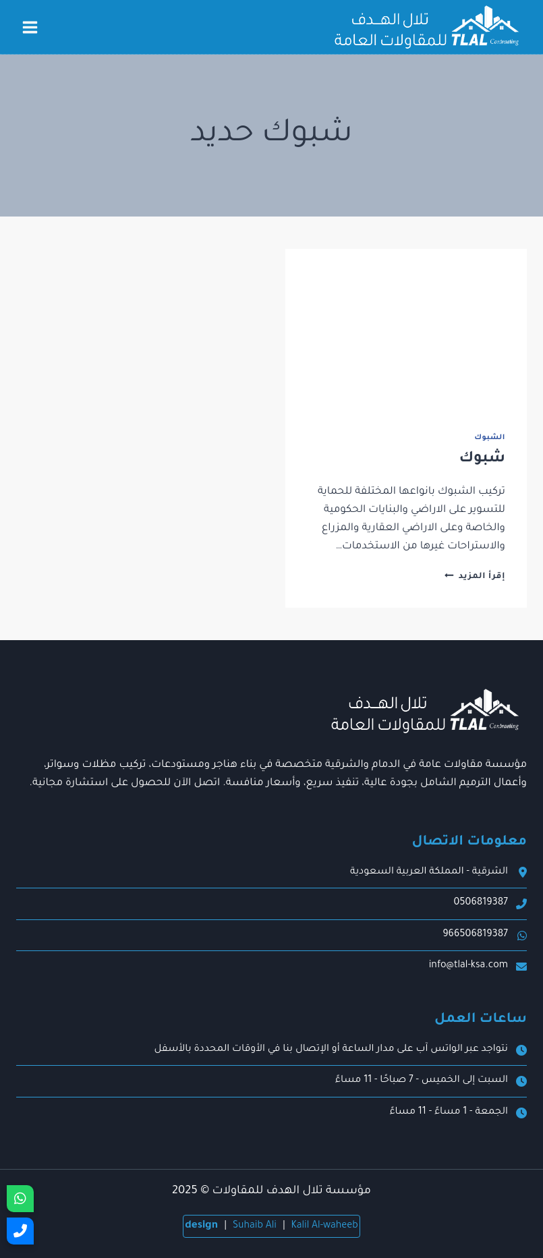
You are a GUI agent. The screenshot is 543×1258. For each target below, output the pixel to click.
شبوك (482, 459)
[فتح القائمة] (30, 27)
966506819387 (475, 935)
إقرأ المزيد (475, 576)
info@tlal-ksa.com (468, 966)
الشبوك (489, 438)
